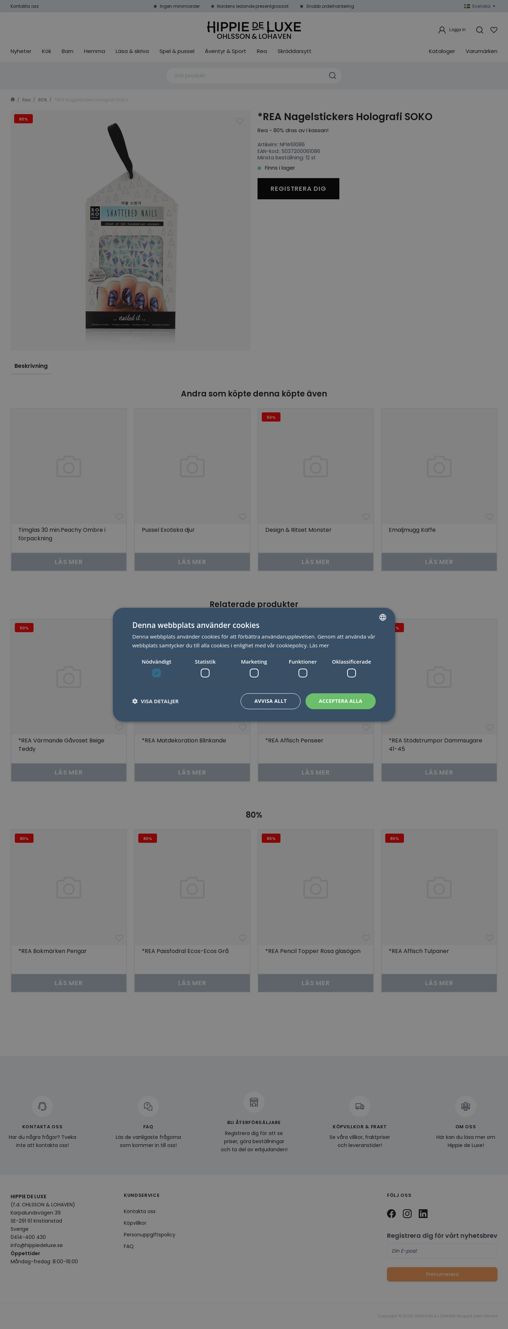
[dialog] (254, 664)
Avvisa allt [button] (270, 701)
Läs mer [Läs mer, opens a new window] (319, 645)
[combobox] (382, 617)
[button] (155, 701)
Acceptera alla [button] (340, 701)
